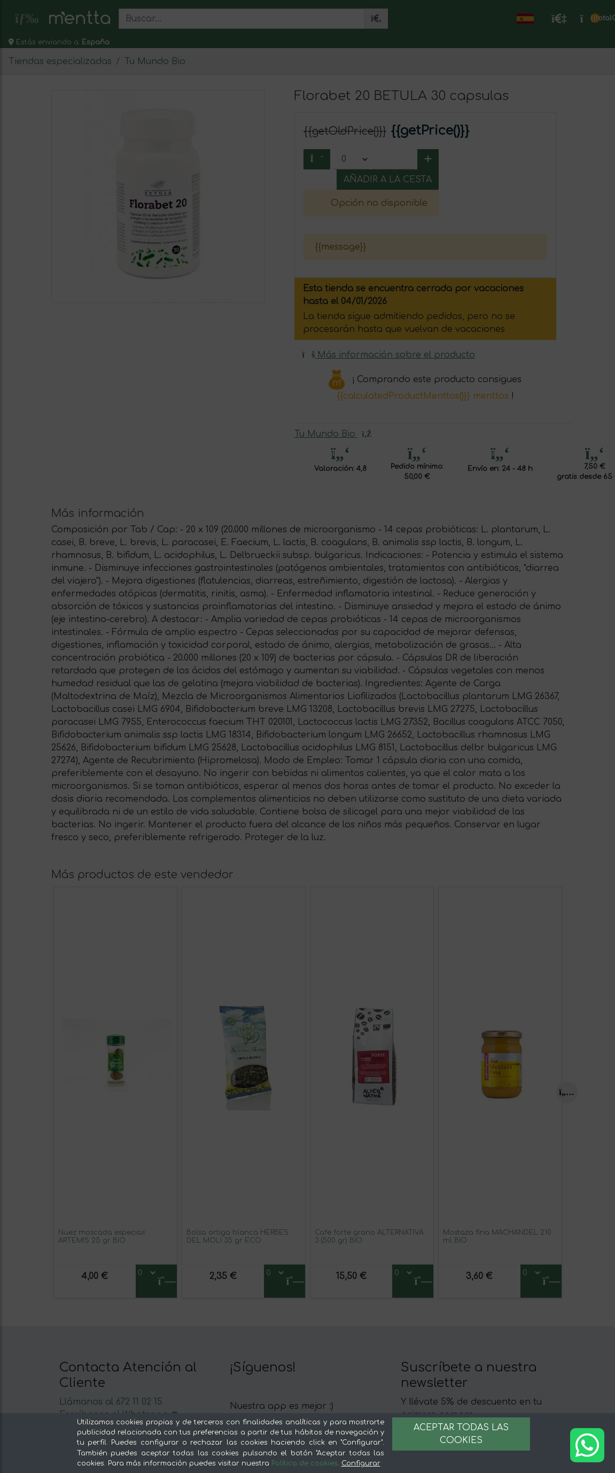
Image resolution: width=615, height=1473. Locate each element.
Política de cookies (304, 1463)
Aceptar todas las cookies (461, 1434)
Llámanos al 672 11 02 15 (110, 1402)
